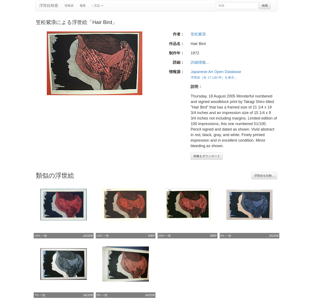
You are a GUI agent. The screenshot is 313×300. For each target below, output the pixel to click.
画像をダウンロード (206, 156)
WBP (151, 235)
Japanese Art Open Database (216, 72)
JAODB (88, 235)
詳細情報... (200, 62)
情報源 (69, 5)
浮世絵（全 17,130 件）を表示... (214, 77)
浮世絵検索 (48, 5)
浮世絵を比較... (264, 175)
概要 (83, 5)
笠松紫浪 (198, 34)
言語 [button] (97, 5)
